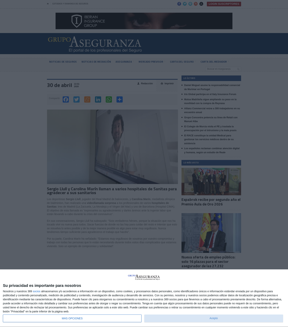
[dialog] (144, 298)
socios (37, 291)
